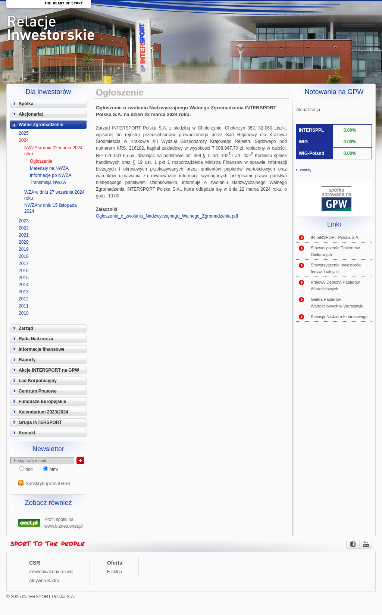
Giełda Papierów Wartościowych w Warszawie (337, 302)
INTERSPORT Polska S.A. (335, 237)
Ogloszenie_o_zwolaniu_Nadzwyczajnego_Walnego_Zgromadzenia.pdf (167, 216)
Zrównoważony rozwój (51, 571)
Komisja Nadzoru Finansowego (339, 316)
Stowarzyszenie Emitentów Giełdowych (335, 251)
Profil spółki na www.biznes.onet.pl (63, 522)
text (26, 469)
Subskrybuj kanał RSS (48, 483)
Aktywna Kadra (44, 580)
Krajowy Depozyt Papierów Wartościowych (335, 285)
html (50, 469)
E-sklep (114, 571)
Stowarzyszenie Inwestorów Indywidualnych (336, 268)
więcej (305, 169)
